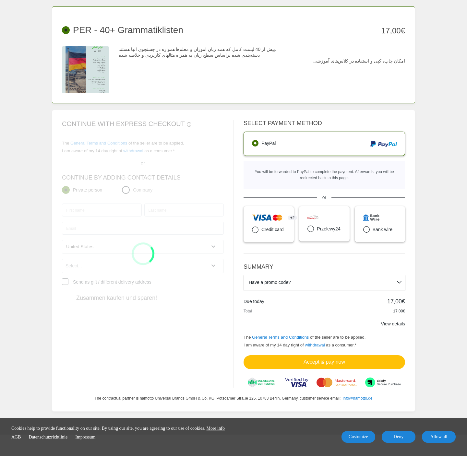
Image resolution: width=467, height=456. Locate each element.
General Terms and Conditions (280, 337)
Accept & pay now (324, 362)
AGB (16, 437)
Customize (358, 436)
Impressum (85, 437)
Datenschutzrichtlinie (48, 437)
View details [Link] (393, 323)
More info (216, 428)
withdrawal (315, 345)
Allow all (439, 436)
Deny (398, 436)
